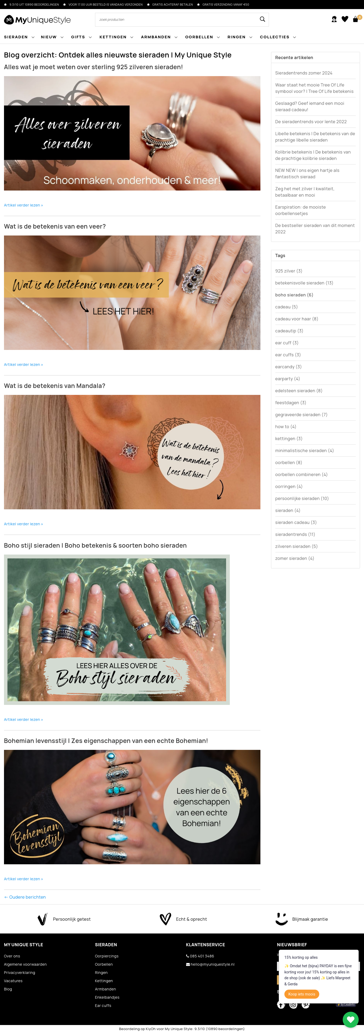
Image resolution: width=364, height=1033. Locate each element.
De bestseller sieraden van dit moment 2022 (315, 228)
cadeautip (289, 331)
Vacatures (13, 980)
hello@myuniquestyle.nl (210, 964)
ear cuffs (288, 355)
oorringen (289, 486)
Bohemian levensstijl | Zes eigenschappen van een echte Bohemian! (106, 740)
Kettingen (104, 980)
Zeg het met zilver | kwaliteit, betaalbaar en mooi (305, 192)
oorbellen (288, 462)
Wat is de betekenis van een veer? (55, 226)
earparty (287, 379)
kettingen (289, 438)
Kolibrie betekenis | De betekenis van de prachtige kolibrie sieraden (313, 155)
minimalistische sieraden (304, 450)
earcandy (288, 367)
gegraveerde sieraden (301, 415)
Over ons (12, 955)
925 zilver (289, 271)
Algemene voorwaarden (25, 964)
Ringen (101, 972)
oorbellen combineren (301, 474)
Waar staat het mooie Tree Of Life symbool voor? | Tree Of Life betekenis (314, 88)
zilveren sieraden (296, 546)
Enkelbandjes (107, 997)
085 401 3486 (200, 955)
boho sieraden (294, 295)
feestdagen (290, 403)
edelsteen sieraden (299, 391)
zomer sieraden (294, 558)
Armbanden (105, 988)
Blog (8, 988)
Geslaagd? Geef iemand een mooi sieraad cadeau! (309, 106)
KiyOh (151, 1028)
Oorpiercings (107, 955)
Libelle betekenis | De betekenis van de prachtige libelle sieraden (315, 137)
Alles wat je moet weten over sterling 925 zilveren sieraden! (93, 67)
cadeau (286, 307)
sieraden (288, 510)
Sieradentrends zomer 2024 (304, 73)
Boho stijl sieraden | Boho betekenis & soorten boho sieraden (95, 545)
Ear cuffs (103, 1005)
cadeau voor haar (296, 319)
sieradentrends (295, 534)
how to (286, 426)
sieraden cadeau (296, 522)
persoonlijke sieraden (302, 498)
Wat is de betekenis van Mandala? (54, 385)
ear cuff (287, 343)
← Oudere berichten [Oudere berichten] (25, 897)
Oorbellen (104, 964)
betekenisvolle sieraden (304, 283)
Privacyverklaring (19, 972)
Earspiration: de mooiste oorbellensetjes (300, 210)
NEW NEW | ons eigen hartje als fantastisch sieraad (307, 173)
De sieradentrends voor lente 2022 (311, 122)
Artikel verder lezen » (23, 205)
